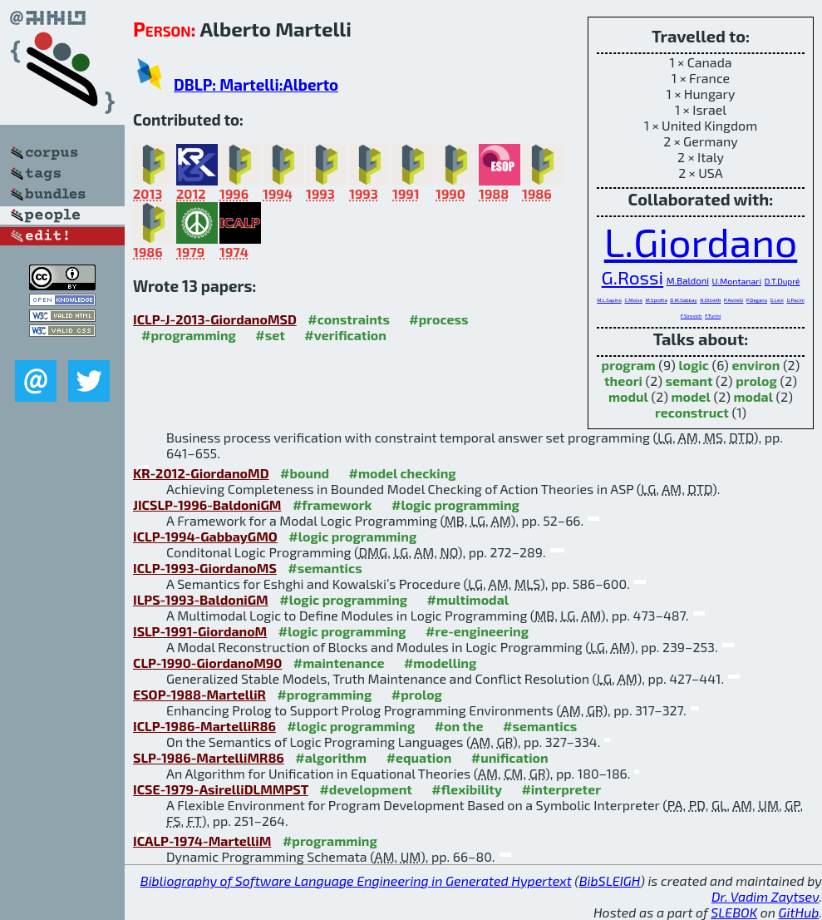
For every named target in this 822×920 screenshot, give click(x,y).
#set (270, 335)
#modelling (440, 662)
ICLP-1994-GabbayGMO (205, 536)
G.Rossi (633, 277)
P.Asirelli (733, 300)
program (629, 365)
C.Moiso (633, 300)
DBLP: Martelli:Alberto (256, 84)
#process (438, 319)
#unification (510, 757)
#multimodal (468, 599)
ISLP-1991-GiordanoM (200, 631)
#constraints (349, 319)
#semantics (325, 568)
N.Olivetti (710, 300)
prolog (756, 380)
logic (693, 365)
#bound (304, 473)
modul (628, 396)
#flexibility (466, 789)
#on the (459, 726)
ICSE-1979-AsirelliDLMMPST (220, 789)
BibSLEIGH (609, 880)
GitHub (799, 912)
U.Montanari (736, 280)
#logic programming (455, 504)
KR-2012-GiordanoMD (201, 473)
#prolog (416, 694)
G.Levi (777, 300)
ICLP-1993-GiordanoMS (205, 568)
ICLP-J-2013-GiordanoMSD (215, 319)
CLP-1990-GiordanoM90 (207, 662)
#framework (332, 504)
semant (689, 380)
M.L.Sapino (609, 300)
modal (752, 396)
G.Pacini (795, 300)
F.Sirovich (691, 316)
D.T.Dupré (782, 281)
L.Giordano (701, 241)
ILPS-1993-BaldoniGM (200, 599)
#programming (188, 335)
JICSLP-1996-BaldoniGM (207, 504)
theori (623, 380)
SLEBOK (734, 912)
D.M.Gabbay (683, 300)
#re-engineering (477, 631)
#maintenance (339, 662)
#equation (419, 757)
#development (365, 789)
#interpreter (561, 789)
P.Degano (756, 300)
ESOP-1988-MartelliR (199, 694)
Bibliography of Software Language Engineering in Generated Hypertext (356, 880)
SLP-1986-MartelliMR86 (208, 757)
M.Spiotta (656, 300)
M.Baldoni (688, 280)
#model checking (402, 473)
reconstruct (692, 412)
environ (755, 365)
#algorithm (331, 757)
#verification (345, 335)
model (690, 396)
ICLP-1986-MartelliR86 (204, 726)
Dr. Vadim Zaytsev (765, 896)
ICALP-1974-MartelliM (202, 840)
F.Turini (713, 316)
